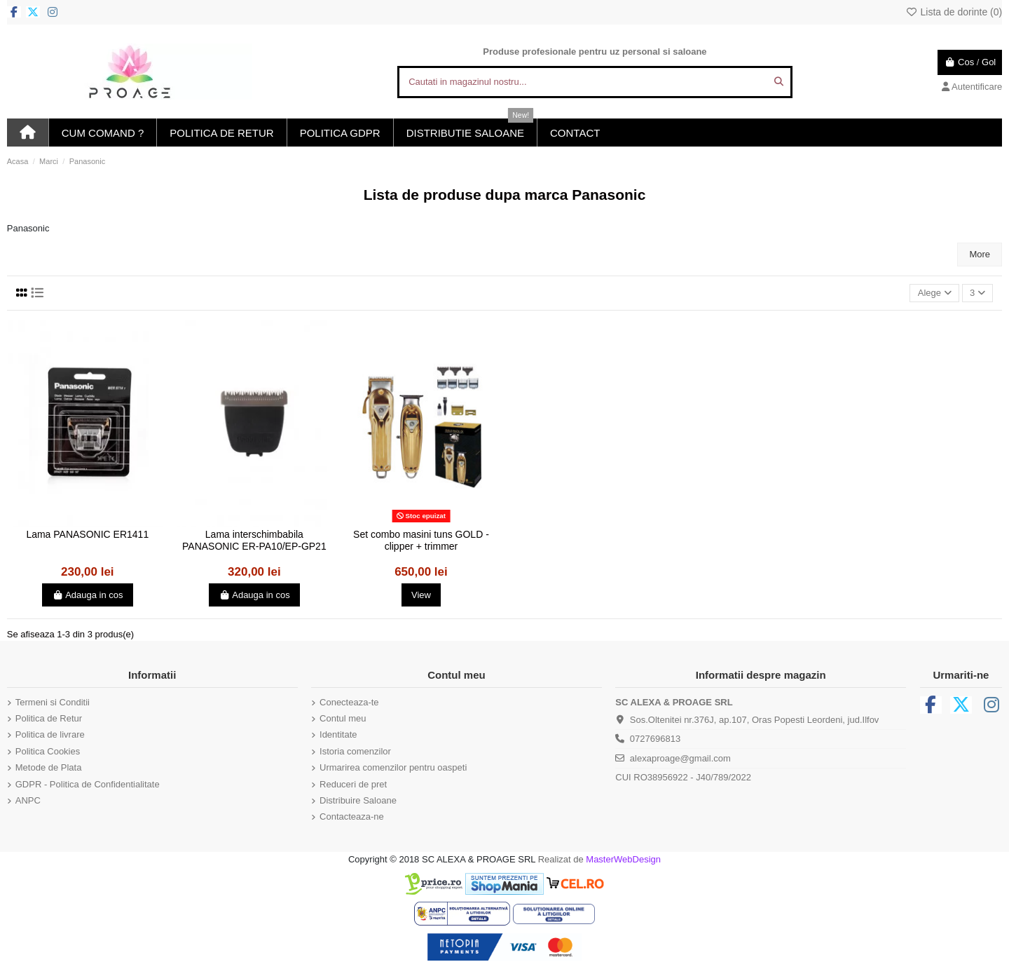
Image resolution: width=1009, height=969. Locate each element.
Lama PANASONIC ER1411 (87, 534)
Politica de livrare (50, 734)
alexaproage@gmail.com (680, 758)
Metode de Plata (48, 767)
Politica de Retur (48, 718)
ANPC (28, 800)
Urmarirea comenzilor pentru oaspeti (393, 767)
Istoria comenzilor (355, 751)
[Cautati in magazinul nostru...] (778, 82)
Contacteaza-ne (352, 816)
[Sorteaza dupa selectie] (934, 293)
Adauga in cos (87, 595)
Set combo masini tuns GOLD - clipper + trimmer (421, 540)
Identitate (338, 734)
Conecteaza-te (349, 702)
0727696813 (655, 738)
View (421, 595)
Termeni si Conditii (52, 702)
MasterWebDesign (623, 859)
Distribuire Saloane (358, 800)
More (979, 254)
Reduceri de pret (353, 784)
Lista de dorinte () (953, 12)
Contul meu (343, 718)
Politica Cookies (48, 751)
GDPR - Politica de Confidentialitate (87, 784)
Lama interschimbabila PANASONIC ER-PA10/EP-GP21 (254, 540)
